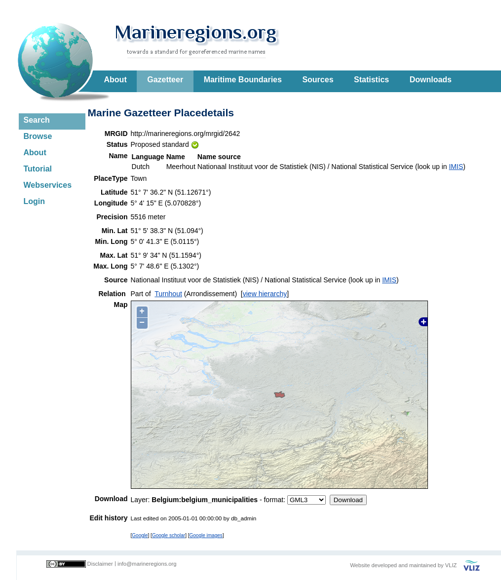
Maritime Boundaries (243, 79)
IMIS (456, 167)
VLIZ (451, 565)
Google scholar (168, 535)
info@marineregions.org (147, 564)
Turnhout (168, 294)
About (115, 79)
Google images (206, 535)
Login (34, 201)
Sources (317, 79)
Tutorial (38, 169)
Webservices (48, 185)
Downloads (431, 79)
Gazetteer (165, 79)
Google (140, 535)
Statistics (371, 79)
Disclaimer (100, 564)
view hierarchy (265, 294)
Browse (38, 136)
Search (37, 120)
